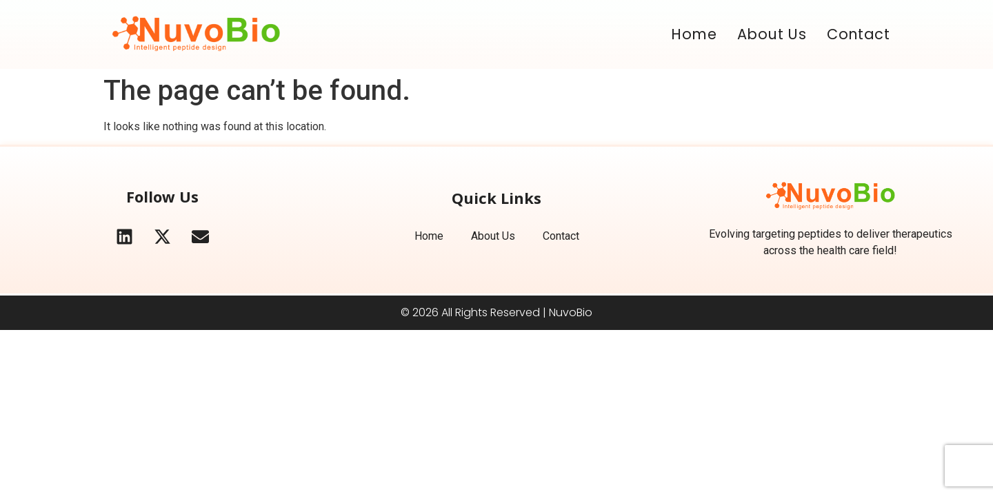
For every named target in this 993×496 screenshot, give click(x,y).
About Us (771, 34)
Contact (858, 34)
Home (693, 34)
